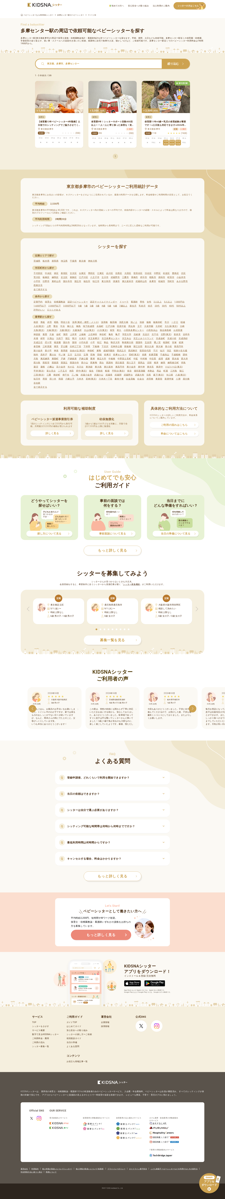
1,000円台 (179, 302)
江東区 (100, 273)
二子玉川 (62, 371)
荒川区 (37, 277)
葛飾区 (73, 277)
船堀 (107, 371)
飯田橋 (113, 322)
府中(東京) (81, 371)
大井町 (159, 326)
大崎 (182, 326)
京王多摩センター (111, 338)
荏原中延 (121, 326)
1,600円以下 (40, 306)
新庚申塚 (169, 379)
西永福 (175, 358)
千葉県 (73, 261)
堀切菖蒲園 (139, 371)
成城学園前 (109, 350)
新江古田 (137, 346)
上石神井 (92, 334)
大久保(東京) (171, 326)
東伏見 (150, 367)
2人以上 (158, 302)
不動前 (99, 371)
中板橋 (111, 358)
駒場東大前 (127, 342)
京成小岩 (171, 338)
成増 (160, 358)
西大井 (184, 358)
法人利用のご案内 (161, 6)
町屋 (165, 371)
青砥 (42, 322)
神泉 (56, 350)
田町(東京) (134, 354)
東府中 (159, 367)
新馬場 (64, 350)
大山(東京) (89, 330)
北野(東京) (166, 334)
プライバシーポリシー (116, 1169)
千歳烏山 (164, 354)
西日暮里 (119, 362)
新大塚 (159, 346)
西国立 (64, 362)
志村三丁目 (75, 346)
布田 (71, 371)
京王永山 (126, 338)
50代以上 (181, 306)
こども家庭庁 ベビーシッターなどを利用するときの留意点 (174, 1169)
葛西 (45, 334)
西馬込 (141, 362)
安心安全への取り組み (138, 6)
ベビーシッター (111, 38)
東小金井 (131, 367)
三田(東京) (39, 375)
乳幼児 (142, 306)
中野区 (157, 273)
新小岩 (168, 346)
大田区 (127, 273)
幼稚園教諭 (59, 302)
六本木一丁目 (105, 379)
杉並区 (166, 273)
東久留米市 (127, 281)
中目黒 (152, 358)
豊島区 (175, 273)
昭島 (56, 322)
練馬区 (55, 277)
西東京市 (38, 285)
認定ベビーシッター (78, 302)
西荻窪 (46, 362)
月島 (36, 358)
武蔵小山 (98, 375)
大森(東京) (65, 330)
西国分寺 (74, 362)
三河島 (173, 371)
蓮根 (42, 367)
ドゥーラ (124, 302)
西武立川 (121, 350)
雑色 (36, 354)
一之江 (174, 322)
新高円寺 (178, 346)
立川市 (105, 277)
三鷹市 (125, 277)
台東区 (82, 273)
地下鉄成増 (88, 326)
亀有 (111, 334)
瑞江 (181, 371)
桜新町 (166, 342)
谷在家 (37, 383)
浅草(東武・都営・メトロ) (85, 322)
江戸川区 (83, 277)
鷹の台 (53, 354)
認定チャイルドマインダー (103, 302)
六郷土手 (69, 379)
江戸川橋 (110, 326)
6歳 (115, 306)
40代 (171, 306)
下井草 (87, 346)
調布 (185, 354)
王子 (139, 326)
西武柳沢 (132, 350)
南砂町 (56, 375)
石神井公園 (116, 346)
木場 (36, 338)
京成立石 (38, 342)
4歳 (103, 306)
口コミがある (54, 310)
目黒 (149, 375)
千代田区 (38, 273)
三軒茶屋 (47, 346)
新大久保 (149, 346)
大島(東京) (39, 330)
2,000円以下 (54, 306)
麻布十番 (119, 379)
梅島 (78, 326)
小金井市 (181, 277)
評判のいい (39, 310)
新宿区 (64, 273)
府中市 (143, 277)
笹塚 (174, 342)
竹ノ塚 (62, 354)
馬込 (159, 371)
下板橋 (96, 346)
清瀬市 (116, 281)
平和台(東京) (118, 371)
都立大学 (101, 358)
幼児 (150, 306)
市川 (167, 322)
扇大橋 (186, 379)
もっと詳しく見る (117, 876)
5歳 (109, 306)
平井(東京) (39, 371)
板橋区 (46, 277)
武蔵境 (109, 375)
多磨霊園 (153, 354)
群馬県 (55, 261)
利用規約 (35, 1169)
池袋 (142, 322)
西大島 (37, 362)
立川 (70, 354)
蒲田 (65, 334)
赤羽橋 (150, 379)
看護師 (134, 302)
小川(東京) (102, 330)
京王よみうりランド (143, 338)
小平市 (37, 281)
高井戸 (43, 354)
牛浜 (62, 326)
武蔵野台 (128, 375)
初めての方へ (116, 6)
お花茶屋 (178, 330)
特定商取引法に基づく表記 (31, 1172)
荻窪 (112, 330)
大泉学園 (148, 326)
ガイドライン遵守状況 (138, 1169)
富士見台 (51, 371)
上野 (49, 326)
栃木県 (46, 261)
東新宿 (159, 379)
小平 (92, 342)
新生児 (133, 306)
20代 (157, 306)
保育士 (48, 302)
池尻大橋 (123, 322)
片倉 (52, 334)
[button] (96, 629)
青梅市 (134, 277)
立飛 (86, 354)
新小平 (48, 350)
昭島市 (152, 277)
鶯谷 (55, 326)
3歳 (97, 306)
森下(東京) (158, 375)
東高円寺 (119, 367)
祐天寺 (37, 379)
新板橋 (127, 346)
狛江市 (96, 281)
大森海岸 (77, 330)
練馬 (163, 362)
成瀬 (167, 358)
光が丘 (71, 367)
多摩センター (120, 354)
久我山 (50, 338)
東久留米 (108, 367)
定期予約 (38, 302)
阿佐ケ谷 (65, 322)
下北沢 (105, 346)
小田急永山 (152, 330)
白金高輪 (130, 379)
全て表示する (40, 289)
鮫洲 (181, 342)
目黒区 (118, 273)
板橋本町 (157, 322)
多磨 (144, 354)
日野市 (46, 281)
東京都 (82, 261)
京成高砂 (183, 338)
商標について (51, 1172)
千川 (155, 350)
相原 (36, 322)
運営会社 (24, 1169)
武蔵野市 (115, 277)
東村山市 (56, 281)
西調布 (109, 362)
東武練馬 (45, 358)
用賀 (45, 379)
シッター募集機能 (131, 584)
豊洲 (92, 358)
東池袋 (89, 367)
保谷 (129, 371)
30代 (164, 306)
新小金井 (38, 350)
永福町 (100, 326)
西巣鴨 (93, 362)
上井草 (73, 334)
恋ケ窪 (48, 342)
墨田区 (91, 273)
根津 (156, 362)
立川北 (77, 354)
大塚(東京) (52, 330)
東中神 (141, 367)
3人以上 (168, 302)
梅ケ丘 (70, 326)
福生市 (87, 281)
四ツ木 (53, 379)
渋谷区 (148, 273)
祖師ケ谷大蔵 (180, 350)
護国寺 (139, 342)
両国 (61, 379)
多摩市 (152, 281)
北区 (183, 273)
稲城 (183, 322)
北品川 (146, 334)
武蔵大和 (139, 375)
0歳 (80, 306)
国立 (67, 338)
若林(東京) (91, 379)
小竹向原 (83, 342)
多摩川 (107, 354)
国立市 (77, 281)
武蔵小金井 (86, 375)
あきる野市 (182, 281)
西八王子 (131, 362)
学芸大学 (126, 334)
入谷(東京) (39, 326)
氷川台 (80, 367)
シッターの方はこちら (192, 6)
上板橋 (82, 334)
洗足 (169, 350)
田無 (92, 354)
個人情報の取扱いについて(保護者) (90, 1169)
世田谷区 (137, 273)
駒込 (106, 342)
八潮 (178, 379)
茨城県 (37, 261)
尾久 (119, 330)
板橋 (149, 322)
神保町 (90, 350)
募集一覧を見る (118, 640)
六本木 (80, 379)
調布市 (161, 277)
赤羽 (49, 322)
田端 (99, 354)
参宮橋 (37, 346)
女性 (149, 302)
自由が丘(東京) (77, 350)
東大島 (98, 367)
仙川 (162, 350)
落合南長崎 (165, 330)
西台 (101, 362)
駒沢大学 (115, 342)
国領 (74, 342)
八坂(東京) (180, 375)
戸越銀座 (72, 358)
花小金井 (60, 367)
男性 (142, 302)
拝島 (183, 362)
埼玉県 (64, 261)
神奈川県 (92, 261)
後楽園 (57, 342)
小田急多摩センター (134, 330)
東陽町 (55, 358)
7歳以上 (123, 306)
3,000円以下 (69, 306)
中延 (135, 358)
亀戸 (117, 334)
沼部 (149, 362)
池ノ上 (134, 322)
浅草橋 (104, 322)
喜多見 (177, 334)
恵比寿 (131, 326)
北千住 (155, 334)
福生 (91, 371)
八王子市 (94, 277)
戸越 (63, 358)
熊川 (74, 338)
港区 (56, 273)
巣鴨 (99, 350)
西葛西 (55, 362)
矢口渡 (169, 375)
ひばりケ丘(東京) (174, 367)
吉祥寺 (186, 334)
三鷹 (49, 375)
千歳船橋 (176, 354)
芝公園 (64, 346)
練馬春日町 (173, 362)
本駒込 (151, 371)
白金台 (140, 379)
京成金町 (160, 338)
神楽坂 (37, 334)
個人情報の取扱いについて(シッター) (57, 1169)
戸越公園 (83, 358)
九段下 (59, 338)
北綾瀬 (137, 334)
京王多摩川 (93, 338)
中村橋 (143, 358)
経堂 (42, 338)
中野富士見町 (124, 358)
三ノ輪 (75, 375)
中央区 (48, 273)
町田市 (170, 277)
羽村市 (170, 281)
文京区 (73, 273)
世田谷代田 (145, 350)
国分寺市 (67, 281)
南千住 (66, 375)
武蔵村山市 (141, 281)
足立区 (64, 277)
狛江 (99, 342)
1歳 (86, 306)
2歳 (91, 306)
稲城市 (161, 281)
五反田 (148, 342)
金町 (58, 334)
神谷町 (102, 334)
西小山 (84, 362)
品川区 (109, 273)
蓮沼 (36, 367)
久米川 (82, 338)
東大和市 (106, 281)
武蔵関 (118, 375)
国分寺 (66, 342)
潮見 (56, 346)
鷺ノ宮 (157, 342)
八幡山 (50, 367)
